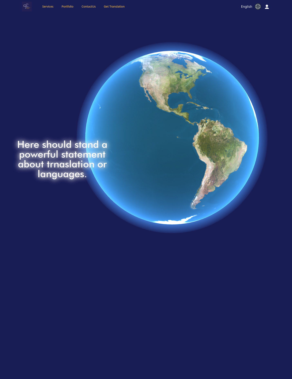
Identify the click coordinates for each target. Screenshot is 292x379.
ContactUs (89, 6)
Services (47, 6)
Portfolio (68, 6)
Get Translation (114, 6)
